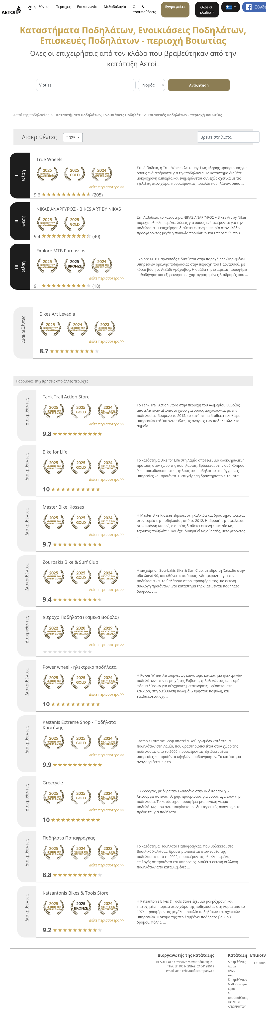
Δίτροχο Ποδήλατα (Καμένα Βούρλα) (81, 617)
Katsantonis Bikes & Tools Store (75, 893)
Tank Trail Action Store (66, 397)
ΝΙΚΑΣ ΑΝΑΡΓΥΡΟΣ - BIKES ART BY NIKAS (78, 209)
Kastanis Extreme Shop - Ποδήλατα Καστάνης (79, 725)
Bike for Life (55, 452)
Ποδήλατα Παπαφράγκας (69, 838)
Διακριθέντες (237, 962)
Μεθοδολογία (115, 6)
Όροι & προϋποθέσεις (144, 9)
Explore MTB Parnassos (60, 251)
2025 (71, 137)
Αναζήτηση (199, 85)
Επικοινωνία (87, 6)
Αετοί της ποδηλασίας (31, 114)
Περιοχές (63, 6)
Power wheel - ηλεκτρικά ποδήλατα (79, 667)
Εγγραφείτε (175, 6)
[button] (230, 7)
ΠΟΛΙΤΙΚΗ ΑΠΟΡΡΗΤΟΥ (237, 1004)
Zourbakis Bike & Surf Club (70, 562)
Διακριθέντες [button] (38, 6)
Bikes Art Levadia (57, 314)
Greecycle (53, 783)
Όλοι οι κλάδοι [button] (206, 10)
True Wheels (49, 159)
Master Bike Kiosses (63, 507)
